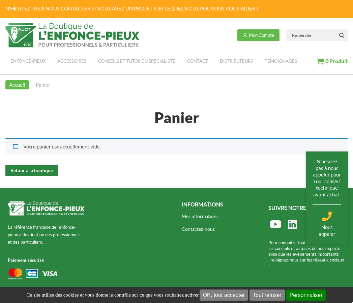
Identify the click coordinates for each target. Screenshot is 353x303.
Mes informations (200, 216)
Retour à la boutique (31, 170)
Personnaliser (306, 295)
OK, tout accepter (224, 295)
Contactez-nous (198, 228)
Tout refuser (267, 295)
